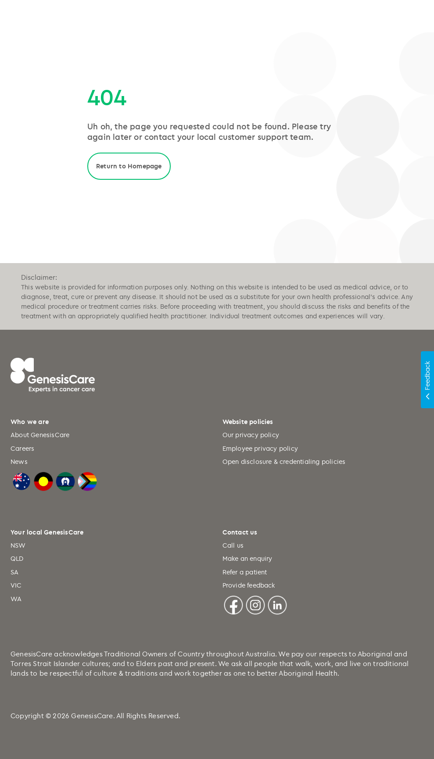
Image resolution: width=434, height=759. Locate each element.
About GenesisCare (40, 435)
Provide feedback (248, 585)
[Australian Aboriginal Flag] (43, 480)
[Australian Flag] (21, 480)
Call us (233, 545)
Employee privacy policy (260, 448)
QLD (17, 558)
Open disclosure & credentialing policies (284, 461)
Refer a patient (244, 572)
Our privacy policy (251, 435)
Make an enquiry (247, 558)
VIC (16, 585)
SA (14, 572)
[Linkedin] (277, 603)
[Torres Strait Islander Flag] (65, 480)
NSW (18, 545)
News (19, 461)
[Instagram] (255, 603)
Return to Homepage (129, 166)
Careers (22, 448)
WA (16, 599)
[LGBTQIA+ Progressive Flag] (87, 480)
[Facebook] (233, 603)
